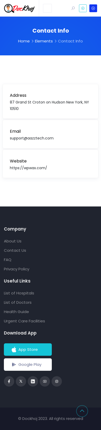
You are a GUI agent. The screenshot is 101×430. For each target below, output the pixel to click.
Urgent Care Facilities (24, 321)
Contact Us (15, 250)
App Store (24, 349)
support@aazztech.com (32, 138)
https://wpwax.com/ (28, 167)
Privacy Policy (16, 269)
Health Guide (16, 311)
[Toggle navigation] (47, 8)
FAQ (7, 259)
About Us (12, 241)
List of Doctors (18, 302)
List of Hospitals (19, 293)
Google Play (26, 364)
